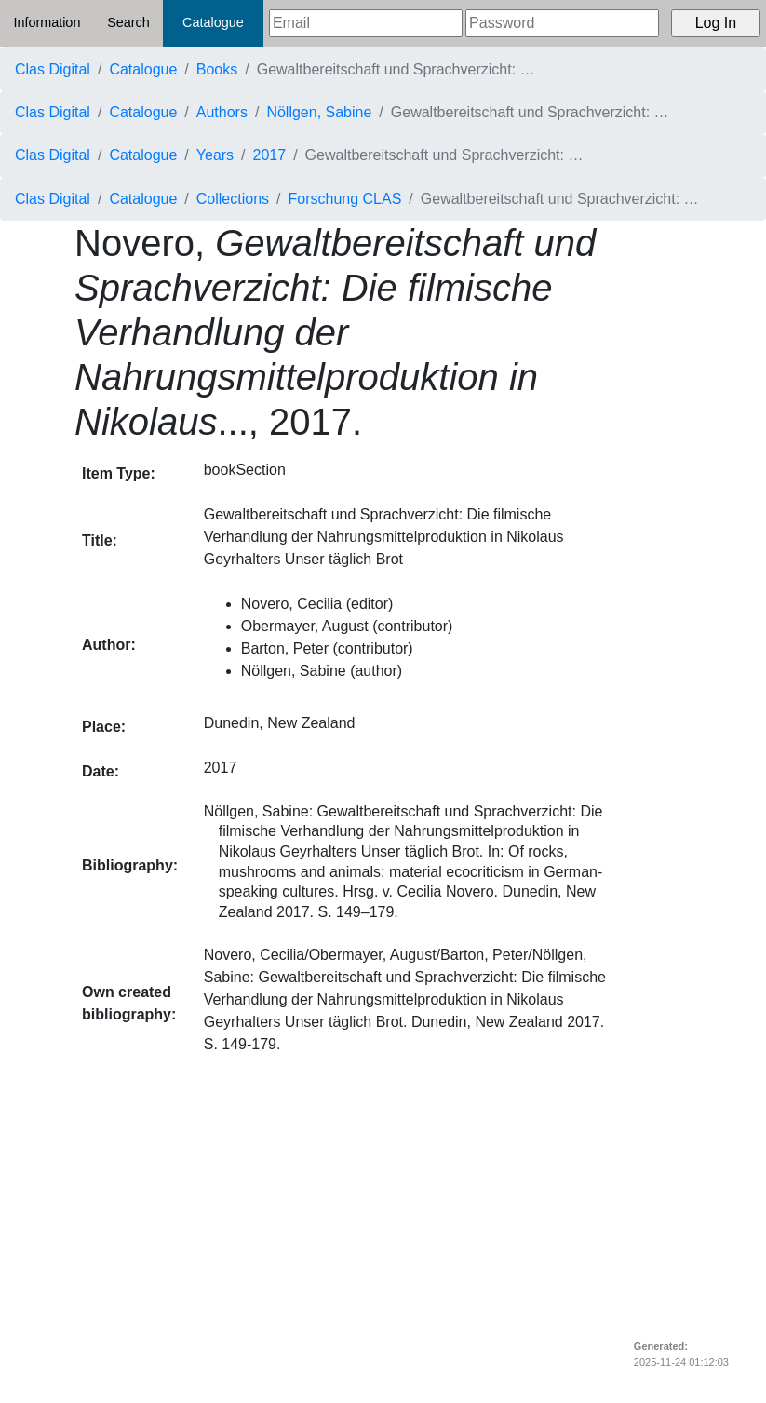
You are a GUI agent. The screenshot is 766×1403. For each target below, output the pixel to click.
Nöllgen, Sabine (318, 112)
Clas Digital (52, 69)
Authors (222, 112)
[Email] (366, 23)
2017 (270, 155)
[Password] (562, 23)
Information (46, 22)
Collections (232, 199)
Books (216, 69)
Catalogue (213, 22)
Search (128, 22)
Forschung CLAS (345, 199)
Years (215, 155)
